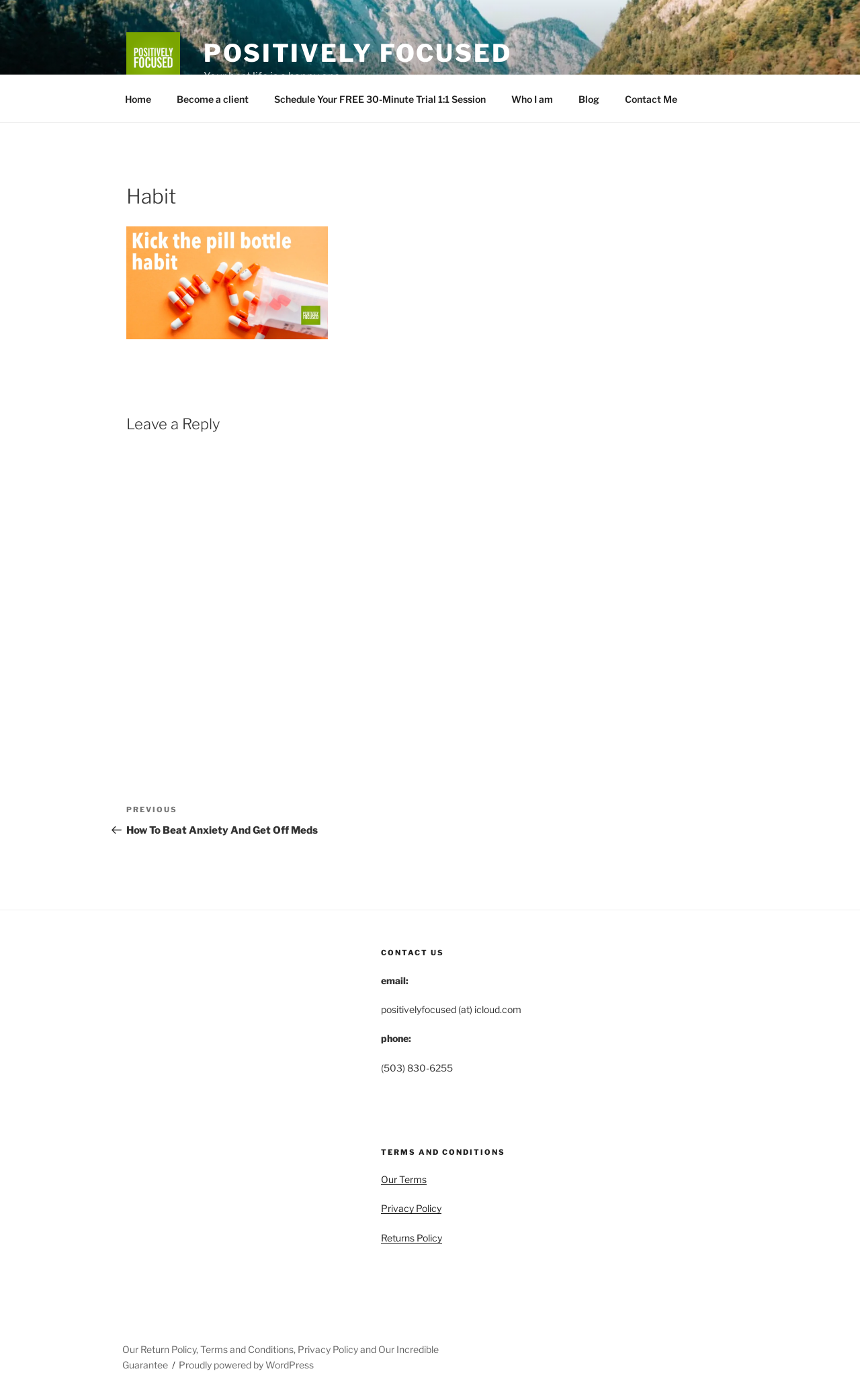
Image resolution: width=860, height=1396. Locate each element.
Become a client (213, 99)
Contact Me (651, 99)
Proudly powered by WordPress (246, 1364)
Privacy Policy (411, 1208)
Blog (588, 99)
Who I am (532, 99)
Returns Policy (411, 1238)
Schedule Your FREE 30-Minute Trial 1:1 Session (380, 99)
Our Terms (404, 1179)
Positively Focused (358, 53)
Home (138, 99)
